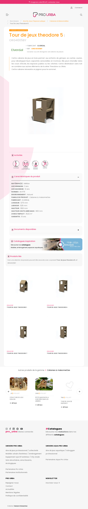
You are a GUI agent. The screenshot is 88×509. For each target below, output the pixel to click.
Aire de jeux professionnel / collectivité (22, 450)
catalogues (59, 435)
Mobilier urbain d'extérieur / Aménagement (23, 454)
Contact (9, 486)
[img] (45, 110)
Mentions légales (13, 492)
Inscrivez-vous (53, 483)
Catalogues (55, 428)
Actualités (10, 489)
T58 (66, 397)
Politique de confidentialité (17, 496)
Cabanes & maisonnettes (59, 21)
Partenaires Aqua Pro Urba (57, 459)
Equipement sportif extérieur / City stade (23, 457)
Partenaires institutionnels (16, 472)
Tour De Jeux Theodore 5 (19, 23)
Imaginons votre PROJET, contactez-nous (45, 2)
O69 (40, 393)
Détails (14, 403)
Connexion (78, 8)
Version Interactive (20, 506)
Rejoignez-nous (12, 483)
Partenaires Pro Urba (14, 469)
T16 (15, 393)
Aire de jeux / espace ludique (34, 21)
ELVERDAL (41, 46)
